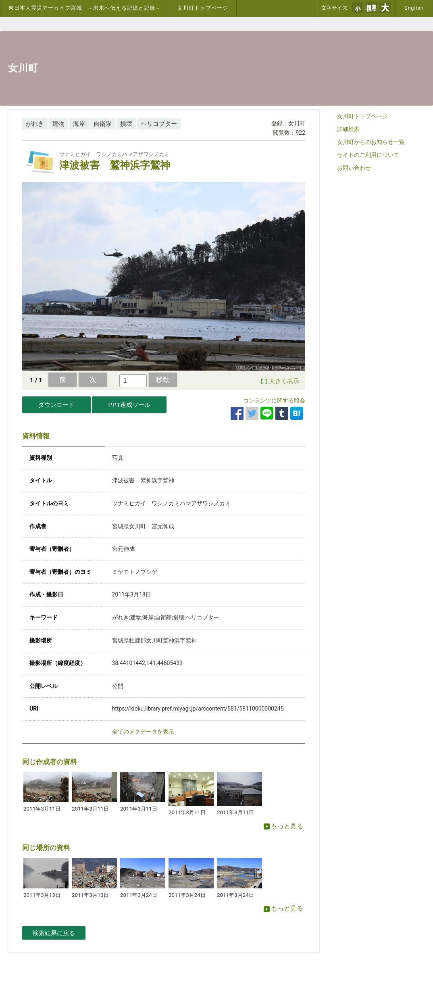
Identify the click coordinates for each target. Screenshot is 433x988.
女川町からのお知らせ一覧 (371, 142)
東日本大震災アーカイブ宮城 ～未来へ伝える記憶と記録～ (84, 8)
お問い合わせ (354, 168)
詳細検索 (348, 129)
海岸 (79, 123)
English (414, 8)
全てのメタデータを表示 (143, 731)
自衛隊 (103, 123)
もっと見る (283, 826)
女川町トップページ (202, 8)
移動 (163, 379)
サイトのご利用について (368, 155)
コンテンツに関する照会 (274, 400)
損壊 (126, 123)
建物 (58, 123)
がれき (35, 123)
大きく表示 (284, 381)
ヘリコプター (159, 123)
